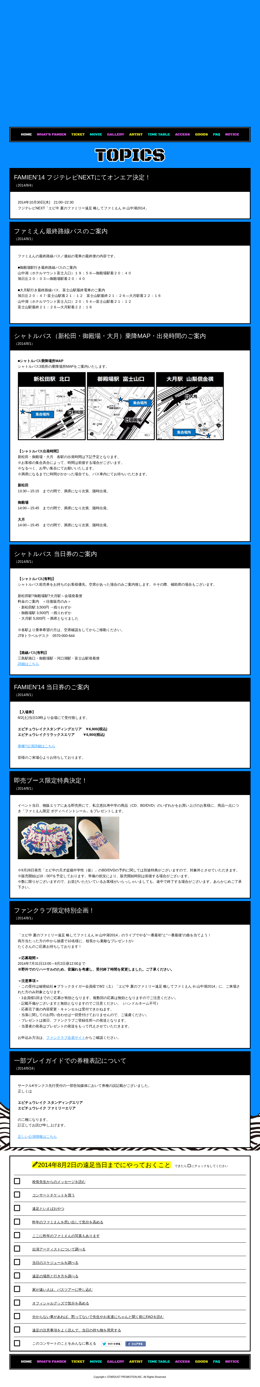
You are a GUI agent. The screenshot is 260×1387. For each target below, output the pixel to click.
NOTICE (232, 134)
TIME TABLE (159, 134)
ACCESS (182, 134)
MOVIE (96, 134)
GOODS (201, 134)
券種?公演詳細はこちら (36, 746)
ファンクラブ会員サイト (65, 1038)
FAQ (216, 134)
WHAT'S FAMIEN (51, 134)
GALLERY (115, 134)
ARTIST (136, 134)
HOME (26, 134)
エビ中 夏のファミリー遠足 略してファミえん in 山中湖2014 (130, 63)
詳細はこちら (28, 664)
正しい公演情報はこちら (37, 1137)
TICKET (78, 134)
